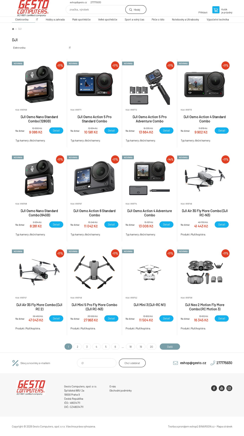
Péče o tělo (158, 19)
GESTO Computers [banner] (33, 8)
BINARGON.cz (206, 426)
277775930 (95, 2)
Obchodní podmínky (120, 390)
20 (151, 346)
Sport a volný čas (134, 19)
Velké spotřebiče (107, 19)
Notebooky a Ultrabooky (185, 19)
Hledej (137, 9)
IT (37, 19)
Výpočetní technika (218, 19)
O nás (112, 386)
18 (130, 346)
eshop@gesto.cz (78, 2)
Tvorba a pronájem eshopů (183, 426)
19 (141, 346)
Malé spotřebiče (81, 19)
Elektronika (21, 19)
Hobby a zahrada (55, 19)
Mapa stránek (224, 426)
